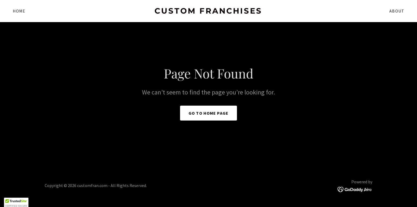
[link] (208, 12)
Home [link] (19, 11)
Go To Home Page (208, 113)
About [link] (396, 11)
